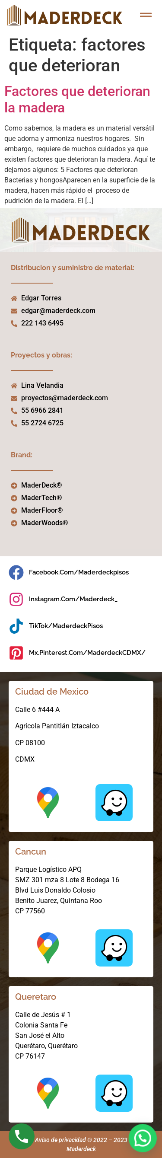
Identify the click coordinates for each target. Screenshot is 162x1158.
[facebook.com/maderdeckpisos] (16, 572)
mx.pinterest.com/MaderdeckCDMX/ (87, 653)
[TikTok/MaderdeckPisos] (16, 626)
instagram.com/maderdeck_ (73, 599)
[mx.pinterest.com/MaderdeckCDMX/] (16, 652)
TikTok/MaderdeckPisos (66, 626)
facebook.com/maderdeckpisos (79, 572)
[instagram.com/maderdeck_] (16, 599)
